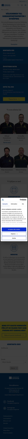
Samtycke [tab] (5, 204)
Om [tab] (23, 204)
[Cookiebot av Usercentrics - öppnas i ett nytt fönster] (20, 200)
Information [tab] (14, 204)
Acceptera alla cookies (14, 229)
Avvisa (14, 238)
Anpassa (14, 233)
